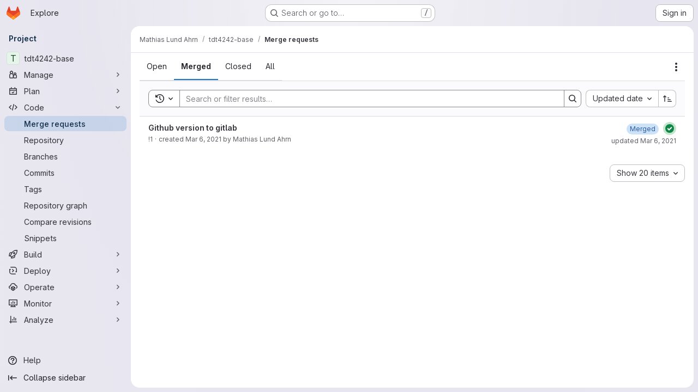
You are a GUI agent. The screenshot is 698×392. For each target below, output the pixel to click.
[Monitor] (65, 303)
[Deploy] (65, 270)
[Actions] (676, 67)
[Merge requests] (65, 123)
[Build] (65, 254)
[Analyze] (65, 319)
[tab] (157, 66)
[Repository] (65, 140)
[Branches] (65, 156)
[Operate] (65, 287)
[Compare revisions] (65, 221)
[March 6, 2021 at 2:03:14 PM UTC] (643, 128)
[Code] (65, 107)
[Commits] (65, 172)
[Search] (366, 98)
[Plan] (65, 91)
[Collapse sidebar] (65, 377)
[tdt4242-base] (65, 58)
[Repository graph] (65, 205)
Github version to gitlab (192, 127)
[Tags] (65, 189)
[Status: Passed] (669, 128)
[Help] (65, 360)
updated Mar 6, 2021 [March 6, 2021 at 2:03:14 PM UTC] (643, 141)
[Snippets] (65, 238)
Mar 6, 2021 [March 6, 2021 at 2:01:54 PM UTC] (203, 139)
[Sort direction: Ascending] (667, 98)
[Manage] (65, 74)
